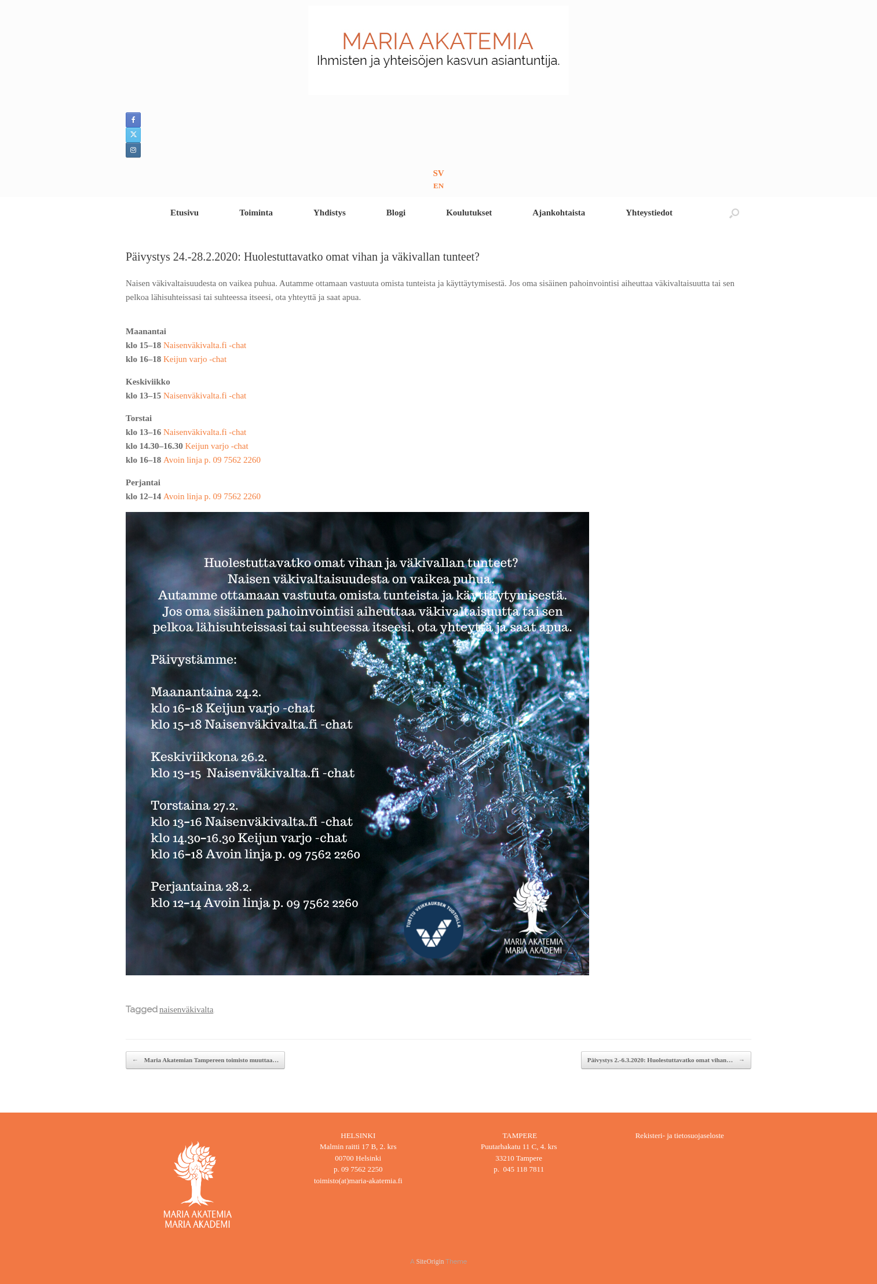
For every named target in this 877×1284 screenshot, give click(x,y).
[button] (734, 213)
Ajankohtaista (558, 212)
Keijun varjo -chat (194, 359)
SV (438, 173)
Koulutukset (469, 212)
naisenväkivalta (186, 1009)
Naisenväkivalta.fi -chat (204, 345)
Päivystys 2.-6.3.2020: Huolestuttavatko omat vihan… (666, 1060)
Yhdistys (329, 212)
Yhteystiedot (649, 212)
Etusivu (184, 212)
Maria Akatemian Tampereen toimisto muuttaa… (205, 1060)
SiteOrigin (430, 1261)
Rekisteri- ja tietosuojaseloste (679, 1135)
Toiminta (256, 212)
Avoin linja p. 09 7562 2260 (212, 459)
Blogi (395, 212)
